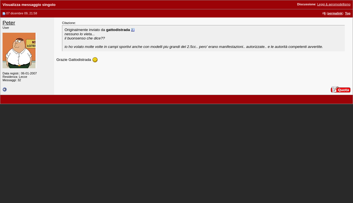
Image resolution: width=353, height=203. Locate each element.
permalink (335, 13)
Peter (9, 23)
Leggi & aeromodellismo (333, 4)
